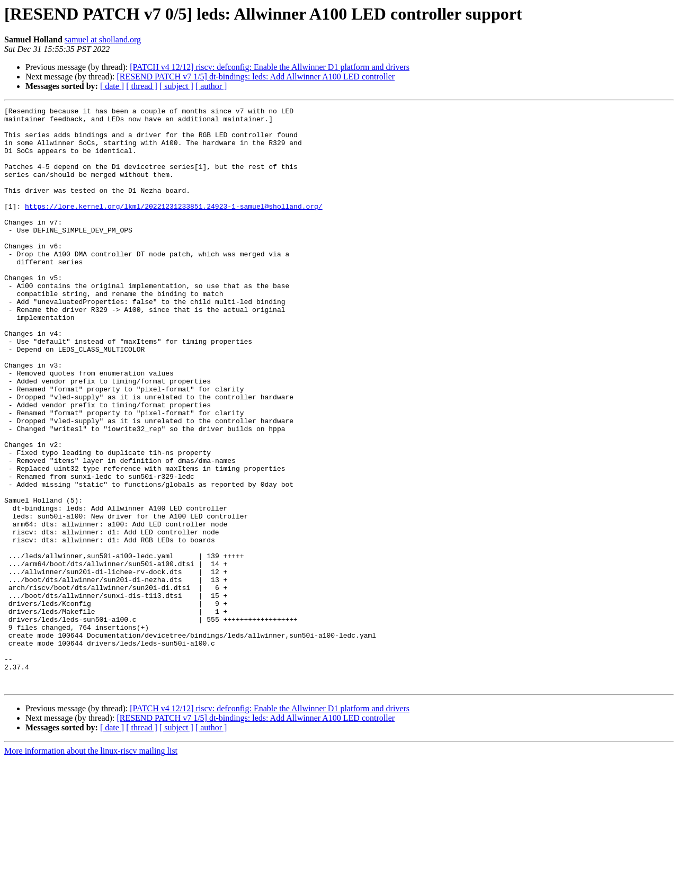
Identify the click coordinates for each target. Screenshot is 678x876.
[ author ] (211, 86)
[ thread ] (141, 86)
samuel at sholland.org (103, 39)
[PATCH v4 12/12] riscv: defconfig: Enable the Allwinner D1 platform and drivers (269, 66)
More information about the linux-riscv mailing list (90, 866)
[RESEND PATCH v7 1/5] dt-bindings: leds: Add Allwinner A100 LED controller (256, 76)
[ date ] (112, 86)
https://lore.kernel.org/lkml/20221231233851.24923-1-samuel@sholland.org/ (174, 226)
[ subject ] (176, 86)
